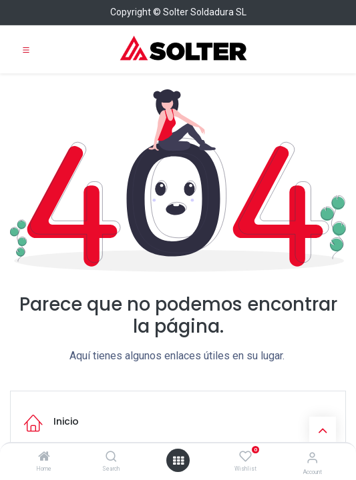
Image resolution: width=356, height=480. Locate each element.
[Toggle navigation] (26, 49)
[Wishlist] (245, 457)
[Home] (44, 457)
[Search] (111, 457)
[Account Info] (312, 457)
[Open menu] (178, 461)
